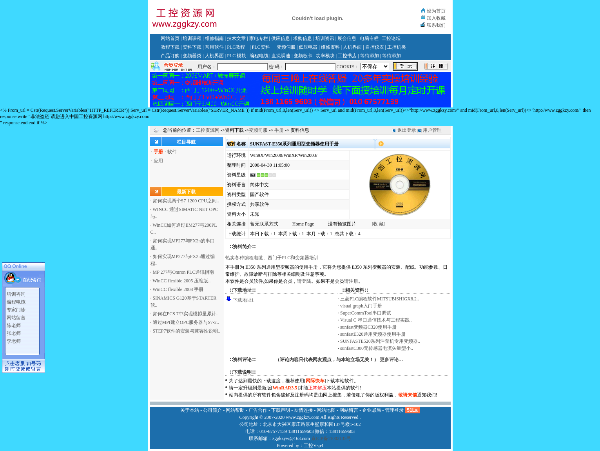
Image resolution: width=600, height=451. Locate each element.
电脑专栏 (369, 38)
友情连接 (303, 410)
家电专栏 (258, 38)
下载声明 (280, 410)
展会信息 (346, 38)
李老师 (14, 339)
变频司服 (258, 130)
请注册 (351, 281)
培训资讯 (324, 38)
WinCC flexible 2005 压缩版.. (181, 281)
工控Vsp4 (313, 445)
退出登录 (406, 130)
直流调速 (281, 55)
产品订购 (170, 55)
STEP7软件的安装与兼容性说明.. (186, 331)
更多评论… (391, 359)
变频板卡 (303, 55)
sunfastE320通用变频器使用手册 (373, 334)
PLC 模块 (236, 55)
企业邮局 (371, 410)
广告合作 (257, 410)
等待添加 (369, 55)
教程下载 (170, 47)
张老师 (14, 332)
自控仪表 (374, 47)
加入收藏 (436, 18)
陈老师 (14, 324)
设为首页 (436, 11)
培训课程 (192, 38)
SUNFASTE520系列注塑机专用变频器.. (380, 341)
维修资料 (330, 47)
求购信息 (302, 38)
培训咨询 (16, 292)
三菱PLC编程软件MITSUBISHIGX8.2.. (379, 299)
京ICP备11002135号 (331, 438)
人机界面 (352, 47)
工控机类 (396, 47)
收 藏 (378, 224)
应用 (158, 161)
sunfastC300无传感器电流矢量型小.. (376, 348)
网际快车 (315, 381)
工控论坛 (391, 38)
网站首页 (170, 38)
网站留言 (16, 316)
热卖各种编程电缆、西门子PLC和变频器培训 (272, 257)
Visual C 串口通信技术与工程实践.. (376, 320)
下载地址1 (243, 300)
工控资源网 (207, 130)
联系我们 (436, 25)
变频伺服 (286, 47)
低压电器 (308, 47)
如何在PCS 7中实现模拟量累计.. (186, 313)
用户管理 (432, 130)
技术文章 (236, 38)
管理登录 (394, 410)
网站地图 (326, 410)
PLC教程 (236, 47)
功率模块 (325, 55)
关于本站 (189, 410)
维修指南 (214, 38)
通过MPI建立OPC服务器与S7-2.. (186, 322)
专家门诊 (16, 308)
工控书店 (347, 55)
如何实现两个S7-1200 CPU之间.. (186, 201)
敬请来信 (407, 395)
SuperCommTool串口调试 (366, 313)
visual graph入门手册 (361, 306)
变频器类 (192, 55)
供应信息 (280, 38)
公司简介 (212, 410)
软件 (172, 152)
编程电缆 (259, 55)
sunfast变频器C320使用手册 (368, 327)
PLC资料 (261, 47)
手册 (279, 130)
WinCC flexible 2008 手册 (177, 289)
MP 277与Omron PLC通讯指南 (183, 272)
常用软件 (214, 47)
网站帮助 (235, 410)
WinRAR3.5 (285, 388)
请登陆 (304, 281)
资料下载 (192, 47)
